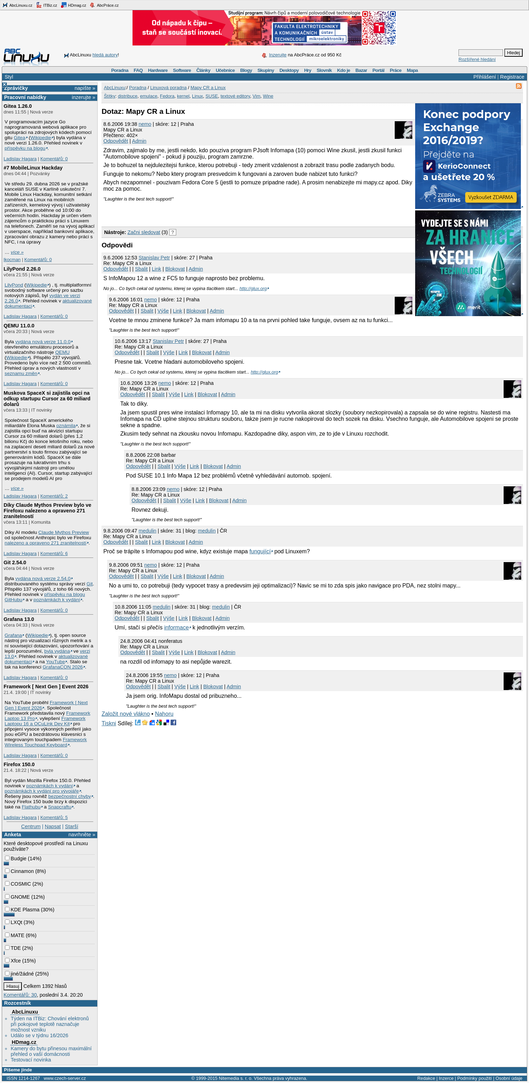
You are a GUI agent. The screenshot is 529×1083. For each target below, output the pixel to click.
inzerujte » (83, 97)
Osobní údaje (509, 1078)
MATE (14, 935)
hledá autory (105, 54)
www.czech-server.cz (65, 1078)
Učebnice (225, 70)
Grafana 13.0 (19, 619)
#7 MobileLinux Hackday (33, 168)
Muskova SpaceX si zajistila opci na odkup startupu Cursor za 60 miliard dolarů (47, 398)
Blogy (246, 70)
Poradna (119, 70)
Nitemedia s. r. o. (236, 1078)
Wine (268, 96)
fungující (260, 551)
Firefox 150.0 (19, 764)
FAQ (138, 70)
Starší (71, 826)
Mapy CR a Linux (208, 87)
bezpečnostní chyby (69, 796)
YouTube (55, 661)
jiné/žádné (19, 974)
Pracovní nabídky (25, 97)
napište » (85, 88)
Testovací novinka (31, 1060)
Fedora (167, 96)
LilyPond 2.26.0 (22, 269)
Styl (9, 77)
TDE (13, 948)
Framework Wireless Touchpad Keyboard (46, 742)
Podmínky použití (474, 1078)
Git (90, 583)
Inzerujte (278, 54)
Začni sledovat (144, 232)
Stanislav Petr (154, 257)
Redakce (426, 1078)
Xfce (13, 961)
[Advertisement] (184, 212)
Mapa (412, 70)
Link (156, 269)
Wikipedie (40, 137)
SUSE (211, 96)
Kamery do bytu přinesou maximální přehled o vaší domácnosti (51, 1051)
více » (17, 252)
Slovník (324, 70)
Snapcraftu (59, 807)
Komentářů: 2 (54, 496)
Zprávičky (16, 88)
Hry (307, 70)
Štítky (110, 96)
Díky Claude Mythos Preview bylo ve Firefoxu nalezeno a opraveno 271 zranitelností (47, 510)
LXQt (13, 922)
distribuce (127, 96)
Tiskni (109, 723)
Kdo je (343, 70)
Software (182, 70)
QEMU (62, 352)
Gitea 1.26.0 (18, 106)
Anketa (12, 834)
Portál (379, 70)
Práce (395, 70)
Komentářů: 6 (54, 553)
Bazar (361, 70)
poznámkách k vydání (56, 599)
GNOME (17, 897)
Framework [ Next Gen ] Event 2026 (46, 686)
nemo (145, 124)
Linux (197, 96)
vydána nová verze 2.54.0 (42, 578)
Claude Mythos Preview (63, 532)
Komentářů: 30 (20, 995)
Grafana (13, 635)
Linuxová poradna (168, 87)
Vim (256, 96)
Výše (163, 311)
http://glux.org (253, 288)
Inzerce (446, 1078)
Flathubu (31, 807)
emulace (148, 96)
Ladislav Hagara (20, 158)
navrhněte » (81, 834)
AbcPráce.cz (104, 5)
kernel (183, 96)
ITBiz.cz (46, 5)
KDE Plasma (22, 909)
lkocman (12, 259)
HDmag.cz (73, 5)
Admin (139, 141)
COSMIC (18, 884)
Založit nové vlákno (126, 714)
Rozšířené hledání (477, 59)
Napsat (53, 826)
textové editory (235, 96)
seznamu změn (21, 373)
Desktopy (289, 70)
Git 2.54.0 (15, 562)
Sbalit (141, 269)
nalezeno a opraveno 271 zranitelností (45, 543)
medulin (147, 531)
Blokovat (175, 269)
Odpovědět (115, 141)
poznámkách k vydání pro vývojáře (42, 791)
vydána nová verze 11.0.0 (42, 341)
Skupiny (265, 70)
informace (176, 627)
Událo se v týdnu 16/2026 (39, 1035)
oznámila (66, 425)
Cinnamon (19, 871)
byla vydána (57, 651)
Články (203, 70)
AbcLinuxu (25, 1012)
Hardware (157, 70)
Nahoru (164, 714)
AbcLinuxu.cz (17, 5)
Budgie (15, 858)
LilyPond (14, 285)
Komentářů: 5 (54, 817)
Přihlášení (484, 77)
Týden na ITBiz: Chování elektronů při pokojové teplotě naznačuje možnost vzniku (50, 1024)
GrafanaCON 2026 (63, 667)
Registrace (512, 77)
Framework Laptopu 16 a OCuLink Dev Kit (45, 721)
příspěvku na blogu (25, 148)
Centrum (31, 826)
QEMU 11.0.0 (19, 325)
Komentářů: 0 (54, 158)
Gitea (19, 137)
